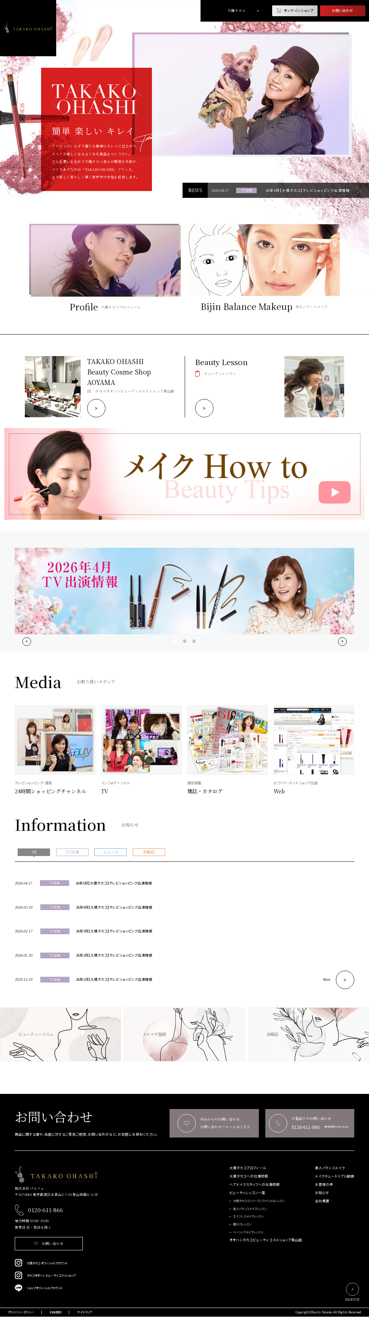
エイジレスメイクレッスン (248, 1216)
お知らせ (322, 1193)
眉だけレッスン (242, 1224)
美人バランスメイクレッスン (249, 1209)
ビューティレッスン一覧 (247, 1193)
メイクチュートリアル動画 (334, 1176)
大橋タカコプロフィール (247, 1168)
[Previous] (26, 641)
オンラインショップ (295, 11)
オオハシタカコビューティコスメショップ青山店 (265, 1240)
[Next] (342, 641)
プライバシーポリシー (21, 1312)
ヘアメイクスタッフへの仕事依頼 (254, 1185)
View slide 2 (184, 641)
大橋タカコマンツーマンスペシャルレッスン (258, 1201)
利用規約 (55, 1312)
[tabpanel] (242, 94)
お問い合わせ (342, 10)
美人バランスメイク (330, 1168)
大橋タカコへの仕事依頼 (248, 1176)
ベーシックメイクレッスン (248, 1232)
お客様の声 (324, 1185)
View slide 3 (194, 641)
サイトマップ (84, 1312)
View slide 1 (175, 641)
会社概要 (322, 1201)
